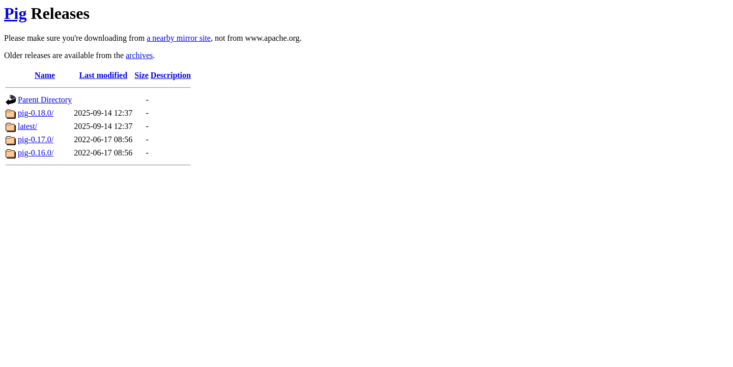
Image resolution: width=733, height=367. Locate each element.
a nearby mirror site (179, 38)
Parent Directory (45, 99)
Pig (15, 13)
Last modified (103, 75)
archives (139, 55)
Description (171, 75)
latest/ (27, 126)
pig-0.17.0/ (35, 139)
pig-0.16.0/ (35, 152)
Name (45, 75)
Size (141, 75)
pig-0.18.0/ (35, 113)
